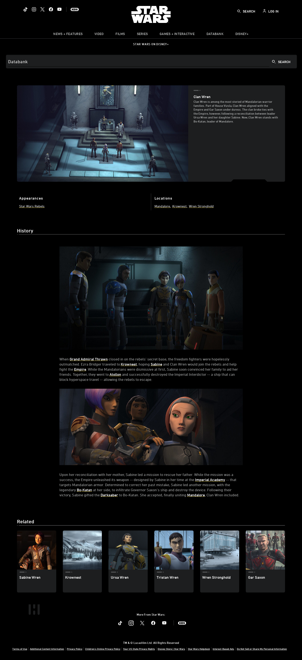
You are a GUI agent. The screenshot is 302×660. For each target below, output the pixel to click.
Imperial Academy (210, 479)
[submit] (239, 11)
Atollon (115, 374)
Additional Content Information (47, 648)
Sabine (156, 364)
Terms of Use (19, 648)
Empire (80, 369)
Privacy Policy (74, 648)
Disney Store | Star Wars (171, 648)
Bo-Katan (84, 490)
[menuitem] (99, 34)
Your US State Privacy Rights (139, 648)
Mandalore (196, 495)
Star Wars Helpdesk (199, 648)
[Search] (151, 61)
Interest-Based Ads (223, 648)
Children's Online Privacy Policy (102, 648)
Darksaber (109, 495)
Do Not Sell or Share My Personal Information (262, 648)
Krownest (129, 364)
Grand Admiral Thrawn (89, 359)
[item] (67, 34)
